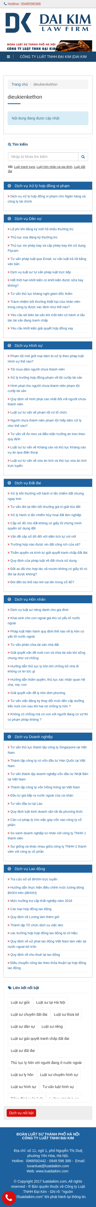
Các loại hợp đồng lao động (29, 909)
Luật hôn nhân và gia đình (54, 167)
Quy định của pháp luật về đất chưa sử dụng (42, 560)
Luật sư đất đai (23, 1051)
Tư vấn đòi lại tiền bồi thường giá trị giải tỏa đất (44, 507)
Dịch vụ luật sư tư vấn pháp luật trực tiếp (39, 272)
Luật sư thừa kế (66, 1014)
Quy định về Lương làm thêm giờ (33, 917)
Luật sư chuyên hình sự (59, 1075)
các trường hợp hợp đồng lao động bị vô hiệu (43, 933)
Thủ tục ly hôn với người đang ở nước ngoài (46, 1063)
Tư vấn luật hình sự (58, 1087)
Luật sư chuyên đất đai (29, 1014)
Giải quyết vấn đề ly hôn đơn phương (36, 693)
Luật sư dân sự (23, 1026)
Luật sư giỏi (20, 1002)
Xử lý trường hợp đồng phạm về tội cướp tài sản (45, 377)
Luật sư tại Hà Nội (50, 1002)
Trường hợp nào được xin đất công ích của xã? (44, 544)
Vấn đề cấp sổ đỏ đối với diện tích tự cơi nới (42, 536)
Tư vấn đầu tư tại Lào (25, 804)
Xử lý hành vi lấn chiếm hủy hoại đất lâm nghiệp (44, 515)
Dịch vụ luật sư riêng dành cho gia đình (38, 610)
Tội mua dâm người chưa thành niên (36, 369)
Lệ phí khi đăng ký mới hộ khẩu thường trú (40, 229)
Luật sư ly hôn (22, 1075)
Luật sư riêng (51, 1026)
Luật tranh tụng (24, 167)
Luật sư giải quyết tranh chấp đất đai (40, 1039)
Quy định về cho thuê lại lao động (34, 955)
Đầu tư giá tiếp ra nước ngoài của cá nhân (40, 795)
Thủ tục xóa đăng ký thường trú (32, 237)
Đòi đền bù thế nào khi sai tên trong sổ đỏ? (41, 582)
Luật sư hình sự (23, 1087)
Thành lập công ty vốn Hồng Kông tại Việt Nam (44, 787)
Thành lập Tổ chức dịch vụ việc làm (35, 925)
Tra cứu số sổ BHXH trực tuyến (32, 879)
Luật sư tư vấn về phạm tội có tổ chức (37, 412)
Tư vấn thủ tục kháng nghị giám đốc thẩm (40, 294)
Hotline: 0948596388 (22, 4)
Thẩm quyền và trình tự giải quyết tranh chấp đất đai (48, 553)
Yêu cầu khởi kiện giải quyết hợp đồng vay (40, 328)
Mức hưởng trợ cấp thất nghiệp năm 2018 (40, 901)
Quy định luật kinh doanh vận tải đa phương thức (45, 811)
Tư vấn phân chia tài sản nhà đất (33, 645)
